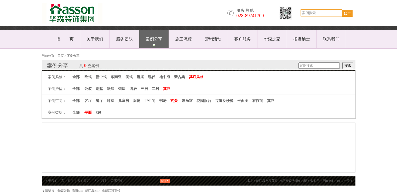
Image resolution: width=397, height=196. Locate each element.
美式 (129, 77)
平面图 (242, 101)
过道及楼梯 (224, 101)
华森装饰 (63, 191)
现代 (151, 77)
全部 (76, 77)
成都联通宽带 (111, 191)
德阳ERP (78, 191)
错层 (121, 89)
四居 (133, 89)
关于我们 (95, 39)
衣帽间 (257, 101)
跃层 (110, 89)
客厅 (88, 101)
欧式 (88, 77)
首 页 (65, 39)
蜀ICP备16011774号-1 (339, 181)
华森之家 (272, 39)
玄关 (174, 101)
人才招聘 (100, 181)
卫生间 (149, 101)
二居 (155, 89)
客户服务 (242, 39)
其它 (166, 89)
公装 (88, 89)
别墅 (99, 89)
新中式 (101, 77)
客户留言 (83, 181)
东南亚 (116, 77)
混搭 (140, 77)
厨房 (136, 101)
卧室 (110, 101)
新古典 (179, 77)
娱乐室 (187, 101)
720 (98, 112)
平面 (88, 112)
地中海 (164, 77)
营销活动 (213, 39)
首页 (60, 55)
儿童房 (123, 101)
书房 (162, 101)
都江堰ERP (92, 191)
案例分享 (154, 39)
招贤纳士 (301, 39)
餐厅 (99, 101)
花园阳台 (204, 101)
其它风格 (196, 77)
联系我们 (331, 39)
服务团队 (124, 39)
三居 (144, 89)
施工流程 (183, 39)
